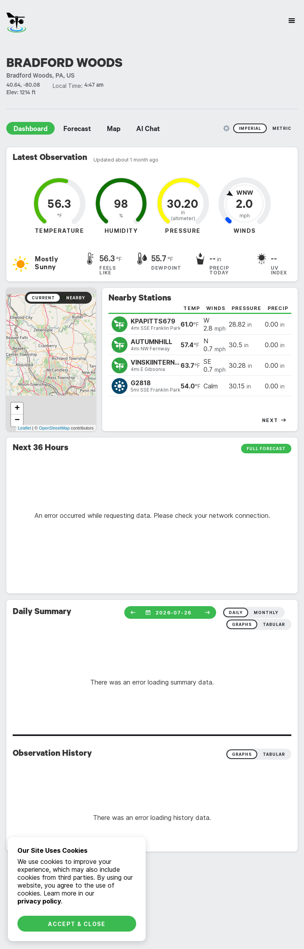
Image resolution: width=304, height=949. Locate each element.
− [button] (17, 420)
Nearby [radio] (75, 297)
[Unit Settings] (226, 128)
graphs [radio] (242, 624)
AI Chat (148, 130)
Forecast (77, 130)
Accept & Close (77, 923)
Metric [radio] (281, 128)
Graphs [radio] (242, 754)
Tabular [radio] (274, 754)
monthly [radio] (266, 612)
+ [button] (17, 409)
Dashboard (30, 130)
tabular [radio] (274, 624)
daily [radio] (236, 612)
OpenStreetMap (54, 428)
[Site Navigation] (292, 21)
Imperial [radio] (250, 128)
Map (113, 130)
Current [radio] (43, 297)
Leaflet (24, 428)
